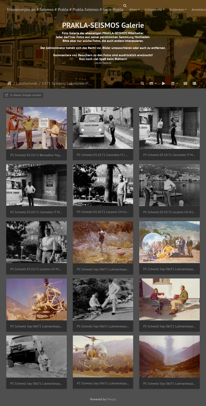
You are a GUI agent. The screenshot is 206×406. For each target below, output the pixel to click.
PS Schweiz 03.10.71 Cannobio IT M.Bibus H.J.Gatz (169, 155)
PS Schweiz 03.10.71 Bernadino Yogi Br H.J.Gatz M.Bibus (36, 155)
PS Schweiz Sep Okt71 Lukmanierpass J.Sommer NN (169, 326)
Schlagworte (153, 9)
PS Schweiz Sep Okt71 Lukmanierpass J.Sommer (36, 326)
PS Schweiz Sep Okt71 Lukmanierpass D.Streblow (103, 269)
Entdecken (177, 9)
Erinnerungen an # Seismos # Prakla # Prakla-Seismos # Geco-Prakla (65, 9)
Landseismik (26, 83)
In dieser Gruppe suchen (23, 95)
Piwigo (111, 399)
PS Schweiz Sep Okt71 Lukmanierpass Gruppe (169, 269)
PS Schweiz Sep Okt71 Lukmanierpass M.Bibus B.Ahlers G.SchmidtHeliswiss (103, 383)
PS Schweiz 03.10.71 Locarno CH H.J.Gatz (103, 212)
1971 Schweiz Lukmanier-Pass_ (67, 83)
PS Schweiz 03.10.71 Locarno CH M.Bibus (36, 269)
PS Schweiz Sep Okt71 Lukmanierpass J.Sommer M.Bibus (103, 326)
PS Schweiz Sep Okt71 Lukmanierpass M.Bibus (36, 383)
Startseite (9, 83)
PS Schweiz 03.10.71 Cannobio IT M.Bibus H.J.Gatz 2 (36, 212)
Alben (133, 9)
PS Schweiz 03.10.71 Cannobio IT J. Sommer (103, 155)
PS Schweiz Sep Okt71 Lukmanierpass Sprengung (169, 383)
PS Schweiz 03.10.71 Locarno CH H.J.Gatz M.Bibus (169, 212)
